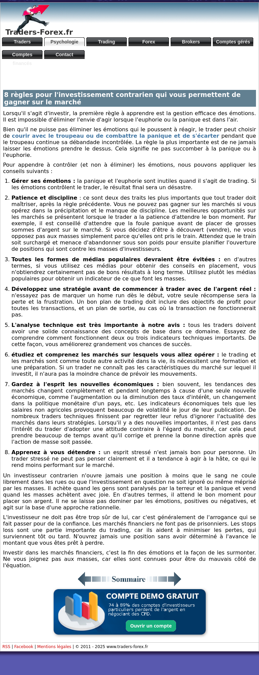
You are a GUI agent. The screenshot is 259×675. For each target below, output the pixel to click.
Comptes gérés (233, 41)
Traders (22, 41)
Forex (148, 41)
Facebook (23, 646)
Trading (106, 41)
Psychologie (64, 41)
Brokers (191, 41)
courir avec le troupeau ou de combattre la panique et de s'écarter (115, 136)
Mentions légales (54, 646)
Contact (64, 54)
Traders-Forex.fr (39, 32)
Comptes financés (22, 55)
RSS (6, 646)
